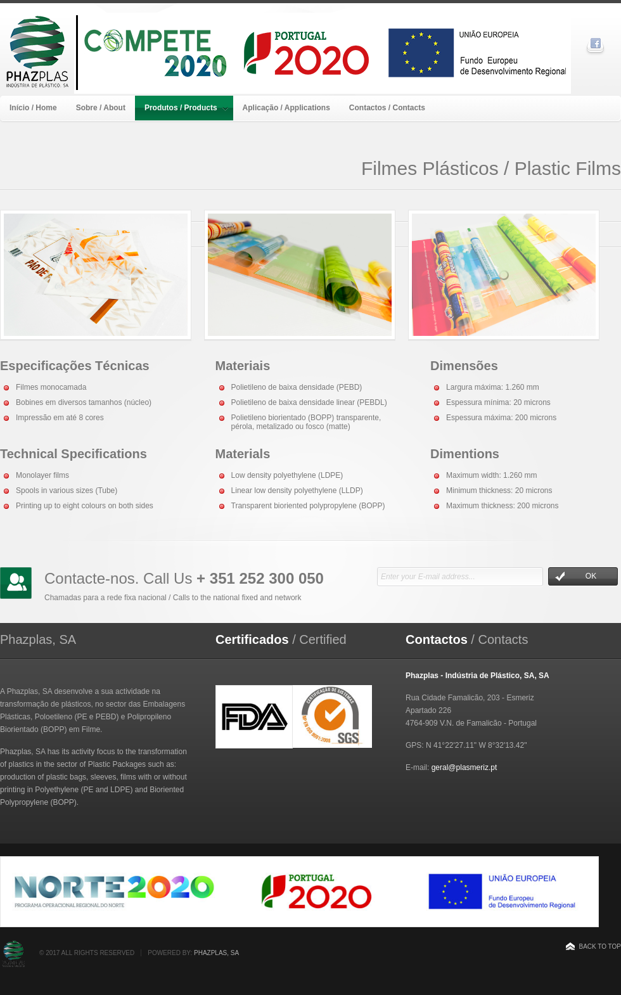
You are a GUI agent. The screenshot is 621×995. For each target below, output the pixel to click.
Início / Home (33, 107)
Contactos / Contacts (387, 107)
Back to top (600, 946)
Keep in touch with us (16, 583)
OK (575, 576)
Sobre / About (100, 107)
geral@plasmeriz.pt (464, 767)
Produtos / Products (186, 107)
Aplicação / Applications (286, 107)
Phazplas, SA (216, 952)
